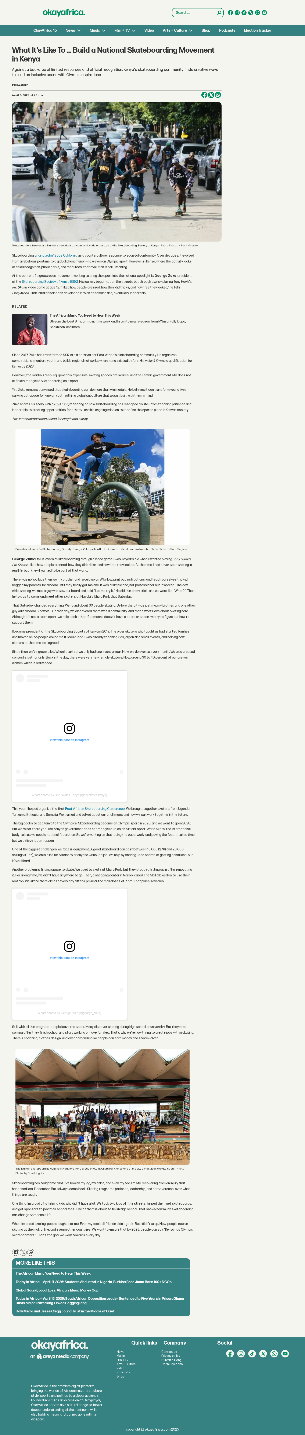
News (70, 30)
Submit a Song (171, 1360)
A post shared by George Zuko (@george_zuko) (69, 1013)
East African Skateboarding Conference (95, 809)
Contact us (169, 1352)
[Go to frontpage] (64, 12)
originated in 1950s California (55, 256)
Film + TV (122, 30)
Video (149, 30)
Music (95, 30)
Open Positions (172, 1364)
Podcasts (227, 30)
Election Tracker (257, 30)
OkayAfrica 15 (45, 30)
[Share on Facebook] (204, 95)
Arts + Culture (175, 30)
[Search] (219, 12)
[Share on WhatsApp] (218, 95)
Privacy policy (170, 1356)
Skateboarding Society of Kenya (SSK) (49, 282)
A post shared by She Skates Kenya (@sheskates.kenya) (69, 795)
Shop (206, 30)
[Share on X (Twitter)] (211, 95)
